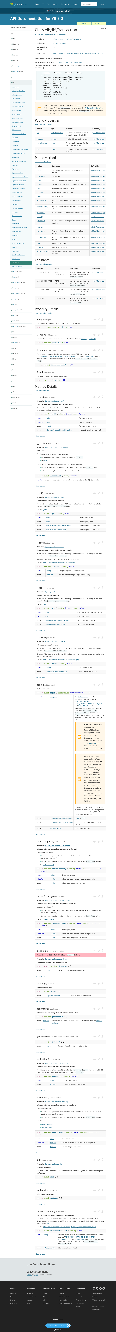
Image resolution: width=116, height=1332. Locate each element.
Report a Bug (63, 1300)
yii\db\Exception (55, 828)
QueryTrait (15, 235)
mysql (15, 299)
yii (12, 33)
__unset (53, 664)
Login (102, 4)
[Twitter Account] (97, 1288)
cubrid (15, 277)
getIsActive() (41, 221)
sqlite (15, 321)
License (12, 1300)
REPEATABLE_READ (74, 356)
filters (14, 337)
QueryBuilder (16, 224)
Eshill (99, 1310)
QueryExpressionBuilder (19, 227)
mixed (46, 414)
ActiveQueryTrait (17, 95)
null (67, 693)
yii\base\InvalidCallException (56, 530)
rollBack (54, 1198)
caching (14, 49)
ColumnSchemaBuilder (19, 134)
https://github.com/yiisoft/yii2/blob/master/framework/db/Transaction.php (79, 53)
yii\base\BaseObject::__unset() (55, 641)
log (13, 364)
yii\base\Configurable (60, 43)
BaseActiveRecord (17, 118)
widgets (17, 71)
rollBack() (40, 247)
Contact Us (13, 1303)
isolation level (83, 697)
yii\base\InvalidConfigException (61, 818)
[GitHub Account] (93, 1288)
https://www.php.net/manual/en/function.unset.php (61, 660)
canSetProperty (59, 923)
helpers (14, 353)
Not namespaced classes (18, 28)
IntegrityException (17, 196)
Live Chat (79, 1297)
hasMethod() (41, 231)
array (75, 414)
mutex (14, 375)
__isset (55, 567)
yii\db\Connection (57, 133)
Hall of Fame (80, 1303)
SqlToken (14, 247)
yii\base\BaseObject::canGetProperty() (57, 846)
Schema (14, 239)
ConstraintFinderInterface (20, 149)
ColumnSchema (16, 130)
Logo (28, 1303)
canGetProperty (59, 869)
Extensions (30, 1300)
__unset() (40, 192)
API (43, 4)
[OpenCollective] (58, 1325)
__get (52, 513)
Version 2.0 (99, 23)
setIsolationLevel (58, 1231)
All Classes (39, 35)
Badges (78, 1306)
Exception (15, 165)
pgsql (15, 315)
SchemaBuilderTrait (18, 243)
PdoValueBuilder (17, 216)
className (62, 966)
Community (65, 4)
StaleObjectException (18, 255)
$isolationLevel (42, 143)
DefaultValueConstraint (19, 161)
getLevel (56, 1042)
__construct (55, 476)
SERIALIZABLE (89, 356)
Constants (62, 35)
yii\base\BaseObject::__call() (54, 401)
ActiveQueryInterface (18, 91)
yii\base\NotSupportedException (61, 822)
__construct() (41, 176)
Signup (29, 1275)
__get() (39, 180)
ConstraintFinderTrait (18, 153)
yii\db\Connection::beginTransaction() (69, 62)
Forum (55, 4)
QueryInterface (16, 231)
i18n (13, 359)
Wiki (48, 4)
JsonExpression (16, 200)
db (13, 82)
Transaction (15, 263)
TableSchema (16, 259)
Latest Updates (64, 1297)
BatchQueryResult (17, 122)
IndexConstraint (17, 192)
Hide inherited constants (43, 264)
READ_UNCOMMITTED (44, 356)
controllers (18, 66)
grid (13, 348)
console (14, 60)
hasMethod (56, 1076)
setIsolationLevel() (43, 251)
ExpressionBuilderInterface (20, 177)
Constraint (15, 145)
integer (53, 149)
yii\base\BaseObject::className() (56, 959)
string (53, 143)
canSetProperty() (42, 207)
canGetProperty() (42, 200)
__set (52, 608)
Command (15, 138)
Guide (37, 4)
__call (53, 414)
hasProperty (57, 1132)
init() (38, 243)
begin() (39, 196)
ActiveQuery (15, 87)
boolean (54, 139)
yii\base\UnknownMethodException (59, 430)
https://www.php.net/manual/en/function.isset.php (60, 563)
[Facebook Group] (100, 1288)
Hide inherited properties (43, 124)
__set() (39, 188)
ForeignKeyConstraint (18, 188)
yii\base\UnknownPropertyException (58, 526)
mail (13, 370)
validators (15, 397)
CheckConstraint (17, 126)
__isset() (39, 184)
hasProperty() (41, 237)
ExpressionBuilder (17, 173)
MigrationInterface (17, 208)
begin (52, 693)
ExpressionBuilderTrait (19, 181)
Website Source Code (98, 1300)
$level (39, 149)
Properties (47, 35)
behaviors (15, 44)
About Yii (13, 1294)
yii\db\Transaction (59, 39)
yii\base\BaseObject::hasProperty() (56, 1102)
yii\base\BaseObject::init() (53, 1164)
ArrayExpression (17, 114)
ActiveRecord (16, 99)
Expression (15, 169)
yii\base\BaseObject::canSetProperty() (57, 900)
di (13, 332)
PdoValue (15, 212)
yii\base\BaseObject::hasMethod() (56, 1063)
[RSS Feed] (103, 1288)
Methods (55, 35)
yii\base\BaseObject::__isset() (54, 547)
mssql (15, 288)
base (13, 38)
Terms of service (97, 1294)
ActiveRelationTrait (17, 106)
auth (15, 343)
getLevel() (40, 227)
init (52, 1177)
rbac (13, 381)
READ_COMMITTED (59, 356)
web (13, 403)
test (13, 392)
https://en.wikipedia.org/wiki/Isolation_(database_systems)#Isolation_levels (69, 1227)
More (75, 4)
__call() (39, 170)
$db (38, 133)
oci (14, 304)
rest (13, 386)
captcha (14, 55)
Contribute (62, 1294)
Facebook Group (81, 1300)
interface (94, 108)
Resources (46, 1303)
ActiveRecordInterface (18, 102)
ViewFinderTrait (17, 267)
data (13, 77)
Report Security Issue (65, 1303)
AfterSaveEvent (16, 110)
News (12, 1297)
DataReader (15, 157)
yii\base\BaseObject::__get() (54, 497)
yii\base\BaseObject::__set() (54, 592)
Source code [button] (40, 436)
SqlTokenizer (16, 251)
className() (41, 213)
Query (14, 220)
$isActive (40, 139)
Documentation (31, 1297)
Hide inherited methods (43, 162)
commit (53, 991)
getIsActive (57, 1017)
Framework (30, 1294)
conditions (16, 271)
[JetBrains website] (58, 1330)
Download (84, 23)
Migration (15, 204)
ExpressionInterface (18, 185)
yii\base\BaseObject (74, 39)
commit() (40, 217)
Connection (15, 142)
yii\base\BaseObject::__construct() (56, 447)
